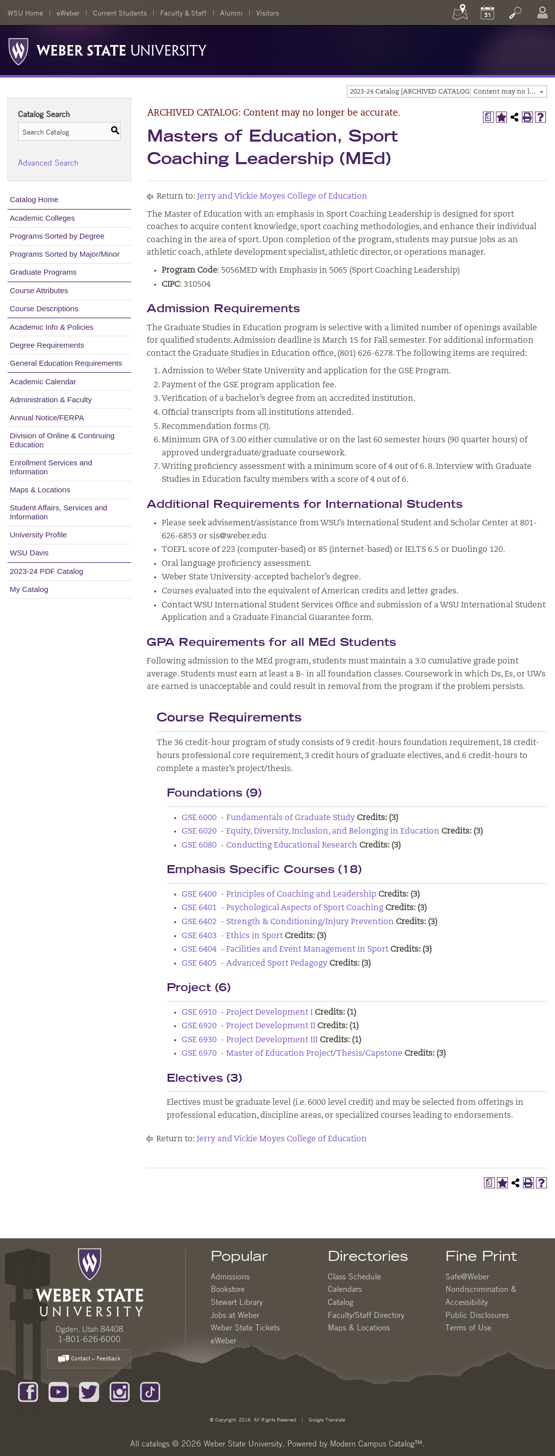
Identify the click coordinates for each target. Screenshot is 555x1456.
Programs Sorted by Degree (57, 236)
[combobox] (447, 92)
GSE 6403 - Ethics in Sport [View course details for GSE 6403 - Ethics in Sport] (232, 936)
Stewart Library (237, 1302)
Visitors (267, 12)
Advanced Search (48, 163)
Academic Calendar (43, 381)
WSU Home (25, 12)
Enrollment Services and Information (51, 467)
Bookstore (228, 1289)
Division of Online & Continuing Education (62, 440)
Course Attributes (39, 290)
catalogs (156, 1443)
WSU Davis (29, 552)
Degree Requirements (47, 345)
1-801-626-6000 (89, 1339)
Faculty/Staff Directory (366, 1315)
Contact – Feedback (89, 1359)
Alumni (231, 12)
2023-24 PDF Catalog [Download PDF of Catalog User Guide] (47, 571)
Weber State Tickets (245, 1327)
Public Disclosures (477, 1315)
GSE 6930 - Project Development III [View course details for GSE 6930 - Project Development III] (250, 1040)
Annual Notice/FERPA (47, 417)
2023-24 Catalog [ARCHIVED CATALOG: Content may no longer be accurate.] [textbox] (448, 92)
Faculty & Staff (183, 12)
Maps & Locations (40, 489)
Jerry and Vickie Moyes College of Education (282, 197)
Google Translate (326, 1419)
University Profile (38, 534)
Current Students (120, 12)
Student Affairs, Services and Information (59, 512)
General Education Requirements (66, 363)
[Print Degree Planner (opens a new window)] (488, 117)
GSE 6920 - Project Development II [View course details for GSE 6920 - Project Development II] (248, 1026)
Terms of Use (468, 1327)
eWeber (68, 12)
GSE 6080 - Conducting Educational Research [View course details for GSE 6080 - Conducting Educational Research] (269, 846)
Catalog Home (34, 199)
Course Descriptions (44, 308)
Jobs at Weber (235, 1315)
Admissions (230, 1276)
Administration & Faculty (51, 399)
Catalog (340, 1302)
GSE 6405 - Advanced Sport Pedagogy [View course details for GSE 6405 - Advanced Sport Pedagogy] (254, 964)
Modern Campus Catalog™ (376, 1443)
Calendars (345, 1289)
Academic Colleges (42, 218)
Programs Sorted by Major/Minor (65, 254)
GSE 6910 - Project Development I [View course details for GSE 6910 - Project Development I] (247, 1013)
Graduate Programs (43, 272)
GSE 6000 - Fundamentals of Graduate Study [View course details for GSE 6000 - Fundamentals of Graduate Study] (268, 818)
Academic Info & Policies (52, 327)
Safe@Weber (467, 1276)
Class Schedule (354, 1276)
